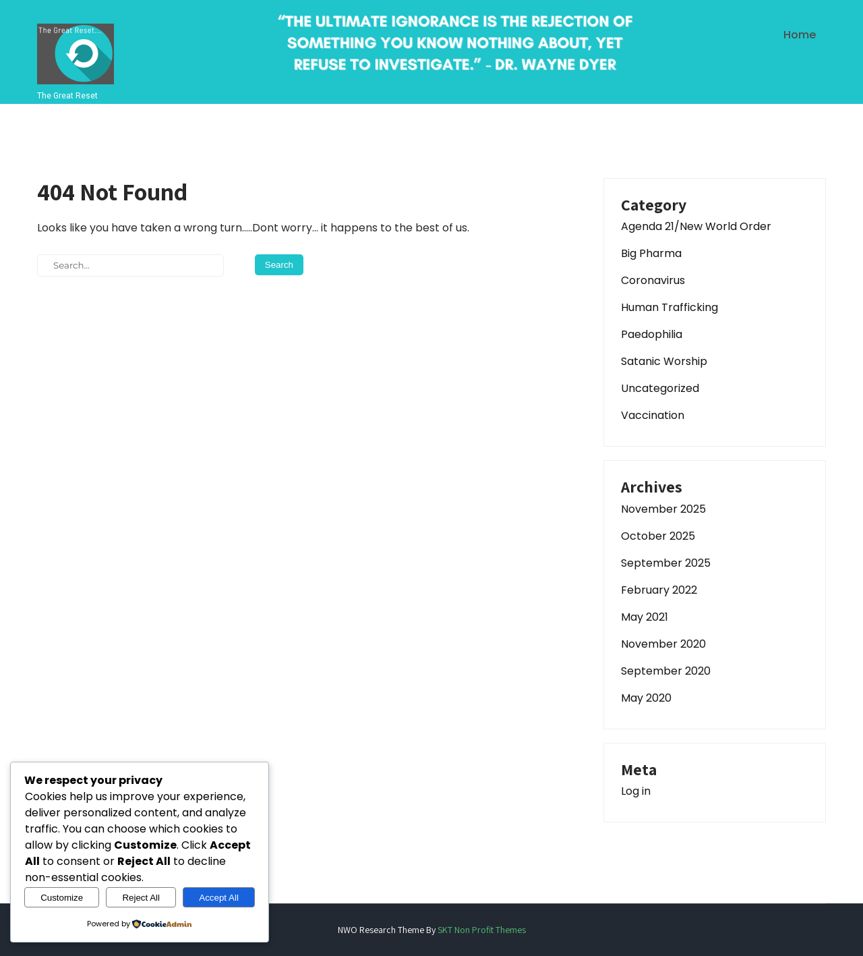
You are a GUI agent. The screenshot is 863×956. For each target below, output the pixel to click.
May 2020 (646, 698)
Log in (636, 791)
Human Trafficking (669, 307)
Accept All (219, 898)
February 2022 (659, 590)
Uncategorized (660, 388)
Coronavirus (653, 280)
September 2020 (666, 671)
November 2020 (663, 644)
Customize (61, 898)
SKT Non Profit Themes (482, 930)
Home (799, 35)
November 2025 (663, 509)
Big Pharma (651, 253)
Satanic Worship (664, 361)
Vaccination (652, 415)
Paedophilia (651, 334)
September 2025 (666, 563)
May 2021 (644, 617)
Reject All (141, 898)
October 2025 (658, 536)
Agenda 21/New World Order (696, 226)
